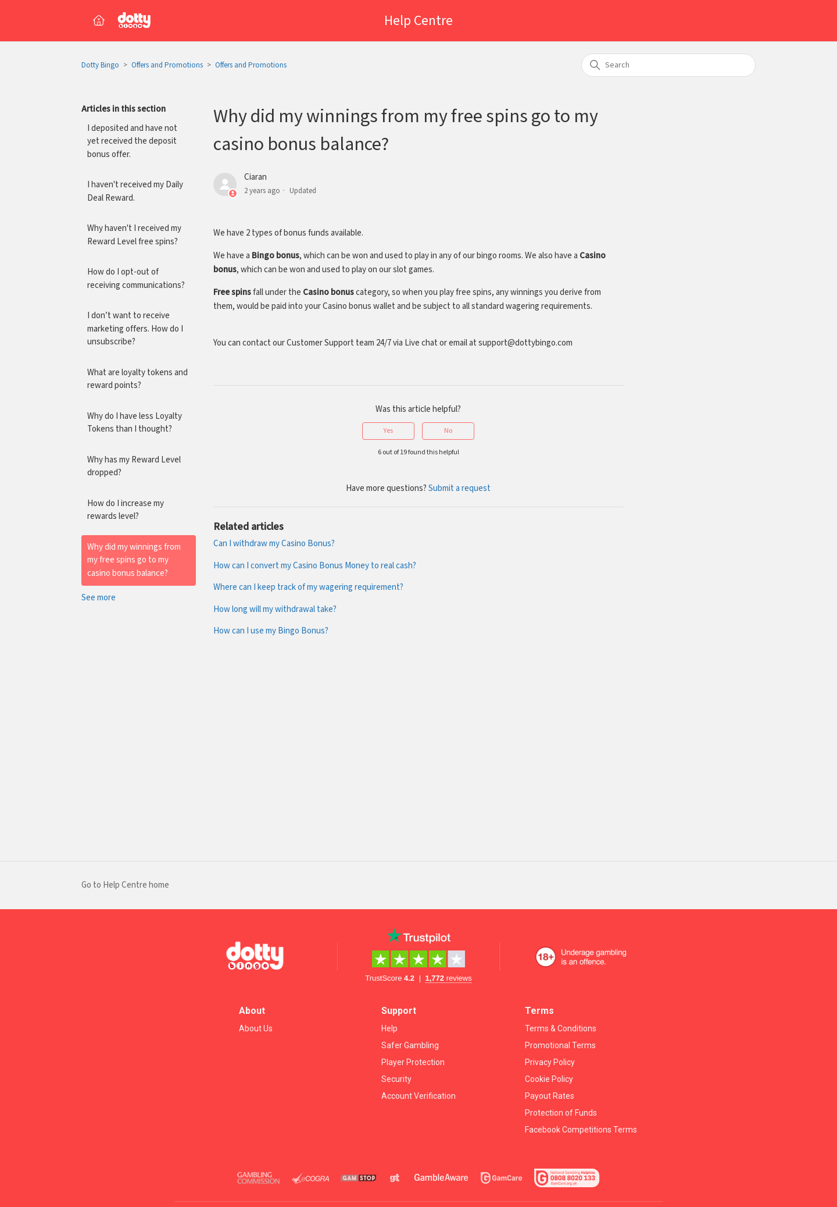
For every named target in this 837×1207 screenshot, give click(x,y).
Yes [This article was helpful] (388, 430)
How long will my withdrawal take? (275, 609)
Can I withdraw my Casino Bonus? (274, 543)
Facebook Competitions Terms (581, 1129)
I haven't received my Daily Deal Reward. (135, 191)
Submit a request (459, 488)
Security (396, 1079)
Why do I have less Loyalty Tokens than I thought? (134, 423)
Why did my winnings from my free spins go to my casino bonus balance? (134, 560)
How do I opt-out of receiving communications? (136, 278)
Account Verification (418, 1096)
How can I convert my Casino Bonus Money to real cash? (314, 565)
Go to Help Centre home (125, 885)
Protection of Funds (561, 1112)
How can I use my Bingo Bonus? (270, 630)
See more (98, 597)
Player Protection (413, 1062)
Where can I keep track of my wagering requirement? (308, 587)
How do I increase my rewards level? (125, 510)
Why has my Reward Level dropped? (134, 466)
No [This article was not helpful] (448, 430)
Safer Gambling (410, 1045)
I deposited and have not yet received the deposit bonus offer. (132, 141)
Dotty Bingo (100, 65)
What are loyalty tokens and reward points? (137, 379)
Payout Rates (549, 1096)
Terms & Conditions (560, 1028)
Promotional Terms (560, 1045)
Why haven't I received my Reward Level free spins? (134, 235)
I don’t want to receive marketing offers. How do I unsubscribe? (135, 328)
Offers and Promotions (167, 65)
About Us (256, 1028)
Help (389, 1028)
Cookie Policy (549, 1079)
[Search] (668, 65)
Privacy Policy (550, 1062)
